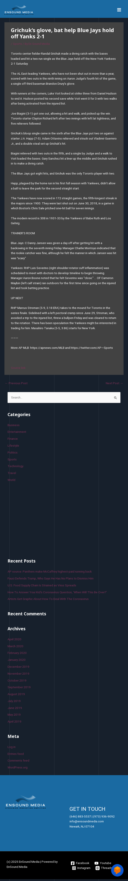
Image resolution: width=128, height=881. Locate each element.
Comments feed (18, 762)
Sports (17, 45)
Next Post (114, 384)
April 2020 (14, 641)
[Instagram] (81, 870)
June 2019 (15, 709)
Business (14, 426)
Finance (13, 440)
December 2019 (18, 668)
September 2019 (19, 688)
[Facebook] (80, 865)
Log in (12, 748)
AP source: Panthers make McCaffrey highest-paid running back (50, 573)
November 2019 (18, 675)
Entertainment (17, 433)
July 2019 (14, 702)
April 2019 (14, 723)
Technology (15, 468)
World (11, 481)
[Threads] (104, 870)
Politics (13, 454)
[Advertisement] (41, 521)
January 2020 (17, 661)
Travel (12, 474)
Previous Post (16, 384)
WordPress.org (18, 769)
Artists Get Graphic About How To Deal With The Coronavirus (48, 600)
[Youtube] (103, 865)
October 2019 (17, 682)
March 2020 (15, 647)
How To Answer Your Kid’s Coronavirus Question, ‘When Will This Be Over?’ (57, 594)
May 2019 (14, 716)
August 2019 (16, 695)
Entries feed (16, 755)
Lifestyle (13, 447)
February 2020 (17, 654)
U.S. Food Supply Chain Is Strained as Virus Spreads (42, 587)
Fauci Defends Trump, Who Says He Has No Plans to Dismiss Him (51, 580)
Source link (18, 369)
